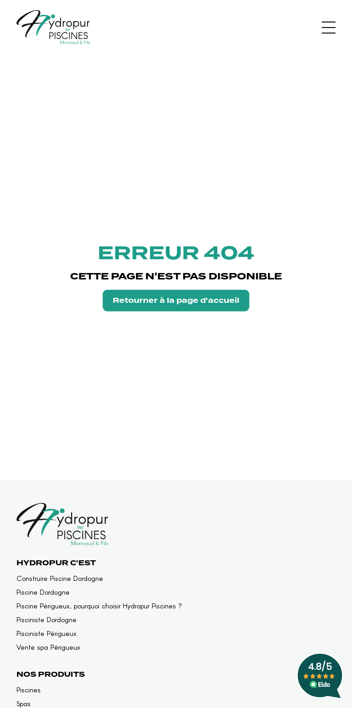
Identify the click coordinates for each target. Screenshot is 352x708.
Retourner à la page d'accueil (176, 300)
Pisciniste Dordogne (46, 619)
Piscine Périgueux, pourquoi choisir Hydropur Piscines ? (99, 605)
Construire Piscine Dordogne (59, 578)
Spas (23, 703)
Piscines (28, 689)
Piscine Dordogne (43, 592)
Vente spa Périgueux (48, 647)
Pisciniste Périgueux (46, 633)
